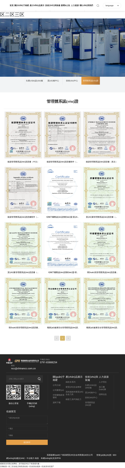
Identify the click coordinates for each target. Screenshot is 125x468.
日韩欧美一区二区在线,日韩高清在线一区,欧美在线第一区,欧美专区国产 (27, 466)
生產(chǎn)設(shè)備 (34, 81)
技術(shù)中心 (72, 81)
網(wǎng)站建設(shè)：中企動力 (20, 458)
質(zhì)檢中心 (53, 81)
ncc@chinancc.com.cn (23, 368)
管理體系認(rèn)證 (90, 81)
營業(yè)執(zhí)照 (103, 455)
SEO (114, 455)
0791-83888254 (48, 362)
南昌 (37, 458)
